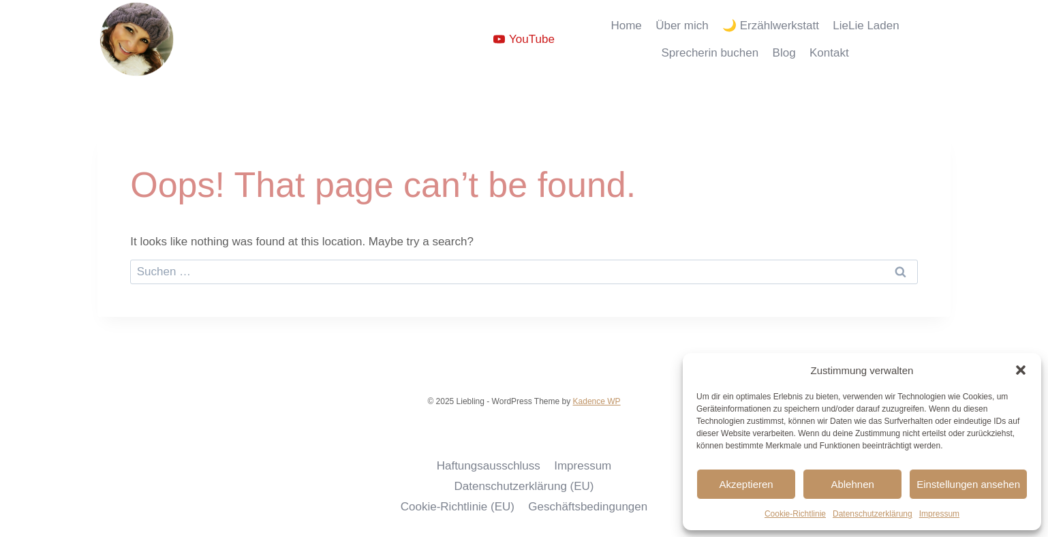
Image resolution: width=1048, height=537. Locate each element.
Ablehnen (852, 484)
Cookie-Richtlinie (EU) (457, 506)
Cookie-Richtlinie (795, 514)
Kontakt (829, 52)
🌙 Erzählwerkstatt (770, 25)
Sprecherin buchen (709, 52)
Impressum (939, 514)
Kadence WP (597, 401)
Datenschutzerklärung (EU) (524, 486)
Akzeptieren (746, 484)
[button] (1021, 370)
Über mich (682, 25)
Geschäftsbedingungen (587, 506)
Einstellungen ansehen (968, 484)
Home (626, 25)
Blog (784, 52)
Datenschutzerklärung (872, 514)
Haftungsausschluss (488, 465)
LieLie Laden (866, 25)
